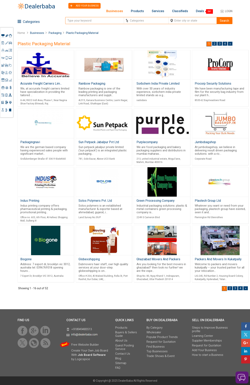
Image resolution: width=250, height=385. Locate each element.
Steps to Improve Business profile (210, 329)
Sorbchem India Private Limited (158, 83)
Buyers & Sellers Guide (126, 334)
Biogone (26, 259)
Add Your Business (204, 350)
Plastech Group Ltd (208, 200)
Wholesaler (153, 332)
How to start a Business (207, 355)
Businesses (114, 11)
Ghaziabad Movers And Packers (158, 259)
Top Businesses (157, 351)
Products (137, 11)
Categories (29, 22)
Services (158, 11)
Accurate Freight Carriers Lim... (41, 83)
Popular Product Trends (162, 337)
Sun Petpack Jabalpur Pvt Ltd (99, 142)
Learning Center (202, 336)
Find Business (155, 346)
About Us (121, 340)
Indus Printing (29, 200)
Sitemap (120, 363)
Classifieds (180, 11)
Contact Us (122, 353)
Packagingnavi (30, 142)
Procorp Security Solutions (213, 83)
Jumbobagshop (205, 142)
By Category (154, 327)
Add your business (83, 6)
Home (21, 32)
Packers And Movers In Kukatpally (218, 259)
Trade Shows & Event (160, 356)
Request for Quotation (161, 341)
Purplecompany (147, 142)
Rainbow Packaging (92, 83)
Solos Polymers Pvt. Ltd (95, 200)
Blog (118, 358)
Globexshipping (89, 259)
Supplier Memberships (207, 340)
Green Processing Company (156, 200)
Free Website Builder (85, 344)
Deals (200, 11)
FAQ (117, 368)
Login (228, 11)
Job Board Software (92, 355)
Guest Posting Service (124, 347)
